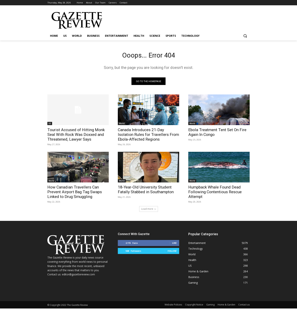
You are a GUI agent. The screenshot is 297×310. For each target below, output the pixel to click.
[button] (245, 35)
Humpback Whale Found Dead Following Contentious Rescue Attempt (215, 193)
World (122, 125)
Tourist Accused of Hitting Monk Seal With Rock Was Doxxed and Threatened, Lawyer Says (76, 136)
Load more (148, 210)
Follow (172, 252)
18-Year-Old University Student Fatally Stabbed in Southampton (146, 191)
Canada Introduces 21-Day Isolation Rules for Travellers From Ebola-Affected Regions (148, 136)
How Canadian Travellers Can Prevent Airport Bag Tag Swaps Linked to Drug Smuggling (74, 193)
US (49, 125)
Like (174, 244)
